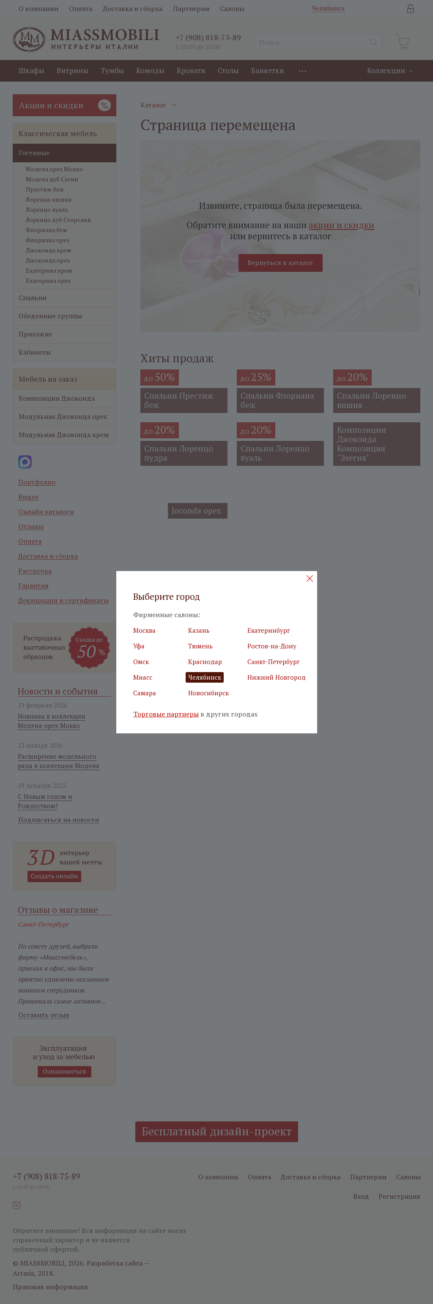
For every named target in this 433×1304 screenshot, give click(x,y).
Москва (144, 630)
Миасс (142, 677)
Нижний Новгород (276, 677)
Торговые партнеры (166, 714)
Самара (144, 693)
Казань (199, 630)
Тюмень (200, 646)
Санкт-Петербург (273, 661)
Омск (141, 661)
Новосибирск (208, 693)
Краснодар (205, 661)
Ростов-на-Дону (271, 646)
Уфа (139, 646)
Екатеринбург (268, 630)
